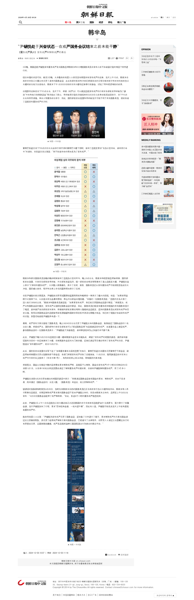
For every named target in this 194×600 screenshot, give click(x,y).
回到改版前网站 (106, 594)
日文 (174, 17)
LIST (111, 58)
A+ (127, 58)
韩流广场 (121, 22)
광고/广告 (92, 594)
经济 (101, 22)
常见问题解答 (69, 594)
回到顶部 (123, 554)
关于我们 (57, 594)
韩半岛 (68, 22)
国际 (92, 22)
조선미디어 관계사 (164, 595)
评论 (110, 22)
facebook (110, 554)
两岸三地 (80, 22)
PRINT (120, 58)
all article (154, 17)
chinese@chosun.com (123, 587)
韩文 (162, 17)
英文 (168, 17)
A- (132, 58)
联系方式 (81, 594)
